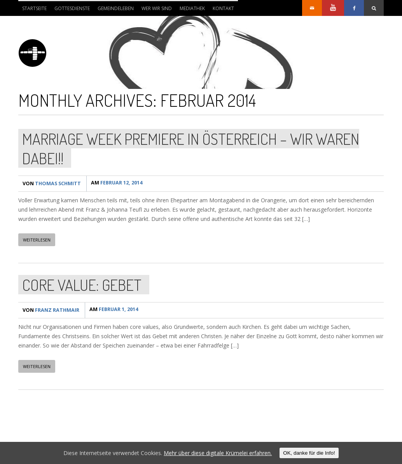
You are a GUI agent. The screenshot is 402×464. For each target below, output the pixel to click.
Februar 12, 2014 (119, 183)
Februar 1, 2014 (116, 310)
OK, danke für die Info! (309, 453)
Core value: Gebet (82, 284)
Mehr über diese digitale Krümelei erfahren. (218, 453)
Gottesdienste (72, 8)
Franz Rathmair (52, 310)
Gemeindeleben (116, 8)
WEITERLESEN (37, 240)
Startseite (34, 8)
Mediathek (192, 8)
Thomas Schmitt (53, 183)
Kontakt (223, 8)
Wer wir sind (155, 10)
